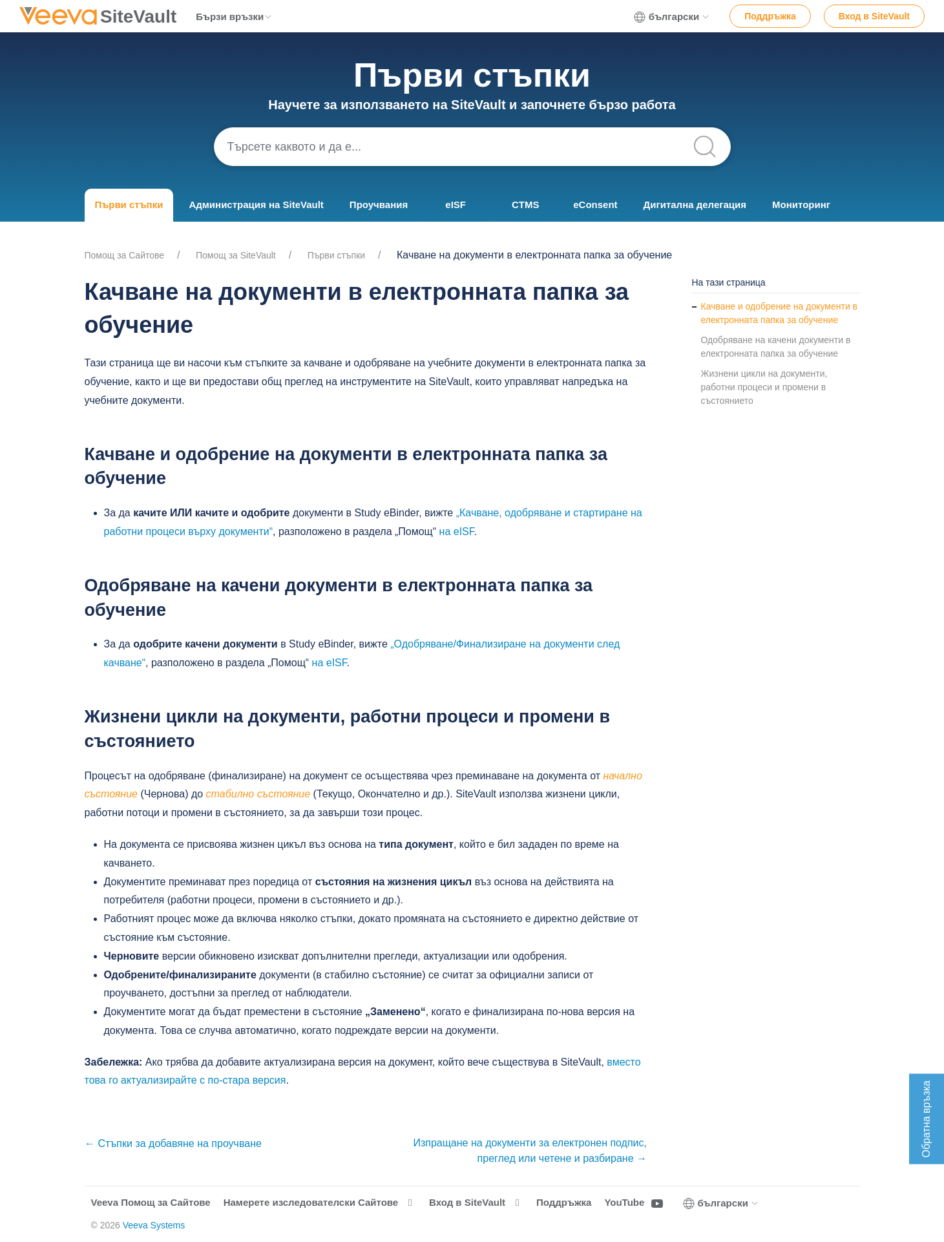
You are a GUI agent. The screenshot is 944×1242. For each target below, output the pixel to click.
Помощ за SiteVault (236, 255)
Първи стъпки (129, 204)
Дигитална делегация (695, 204)
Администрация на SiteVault (256, 204)
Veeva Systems (154, 1225)
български (672, 17)
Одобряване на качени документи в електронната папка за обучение (776, 347)
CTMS (526, 204)
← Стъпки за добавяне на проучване (173, 1143)
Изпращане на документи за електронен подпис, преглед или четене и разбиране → (530, 1150)
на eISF (456, 531)
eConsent (595, 204)
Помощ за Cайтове (125, 255)
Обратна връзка (926, 1119)
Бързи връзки (234, 16)
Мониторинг (801, 204)
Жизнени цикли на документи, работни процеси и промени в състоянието (764, 387)
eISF (455, 204)
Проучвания (379, 204)
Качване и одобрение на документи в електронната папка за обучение (779, 313)
